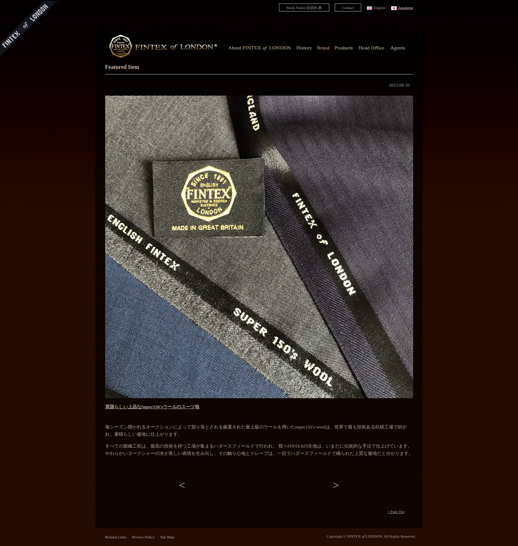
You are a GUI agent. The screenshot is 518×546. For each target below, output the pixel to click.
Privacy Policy (143, 537)
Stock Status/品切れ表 (304, 8)
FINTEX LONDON (364, 536)
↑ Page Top (395, 511)
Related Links (116, 537)
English (380, 8)
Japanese (405, 8)
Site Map (167, 537)
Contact (348, 8)
